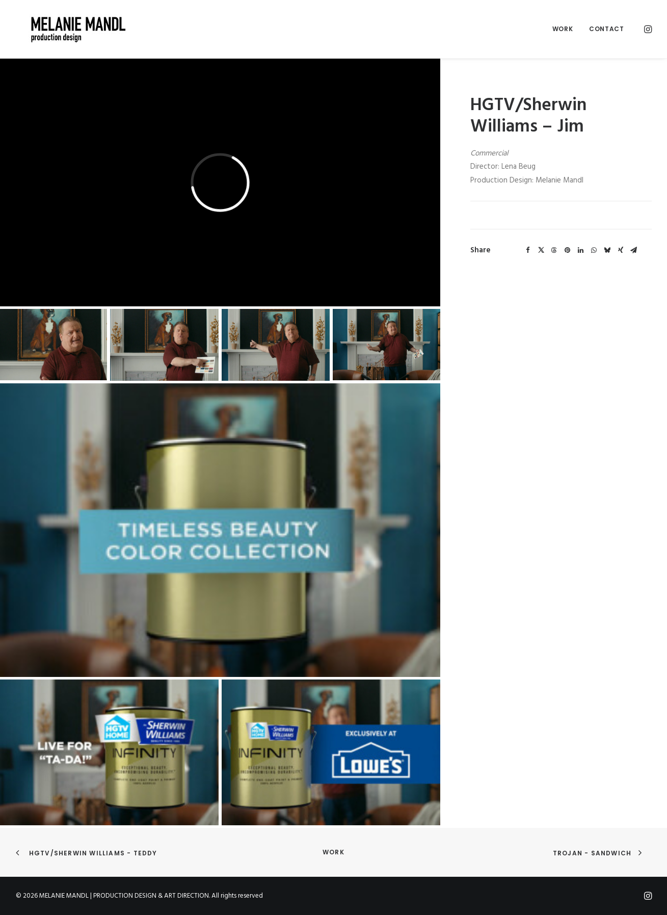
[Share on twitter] (541, 250)
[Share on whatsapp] (594, 250)
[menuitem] (562, 29)
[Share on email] (634, 250)
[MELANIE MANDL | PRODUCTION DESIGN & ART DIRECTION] (66, 29)
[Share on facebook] (528, 250)
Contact (606, 28)
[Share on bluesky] (607, 250)
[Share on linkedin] (581, 250)
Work (562, 28)
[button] (647, 29)
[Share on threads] (554, 250)
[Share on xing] (621, 250)
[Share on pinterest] (568, 250)
